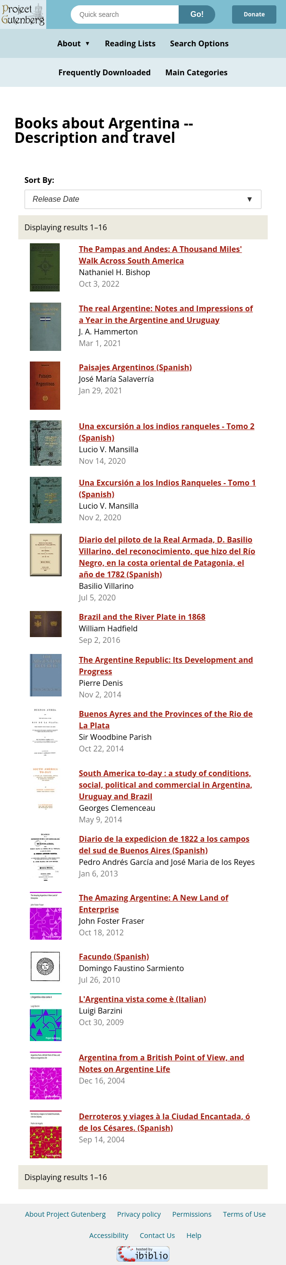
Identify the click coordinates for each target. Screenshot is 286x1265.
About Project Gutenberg (65, 1214)
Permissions (192, 1214)
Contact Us (157, 1235)
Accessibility (109, 1235)
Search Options (199, 43)
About (74, 43)
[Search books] (125, 14)
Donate (254, 14)
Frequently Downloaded (104, 72)
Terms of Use (244, 1214)
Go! (197, 14)
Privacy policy (139, 1214)
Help (193, 1235)
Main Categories (196, 72)
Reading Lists (130, 43)
